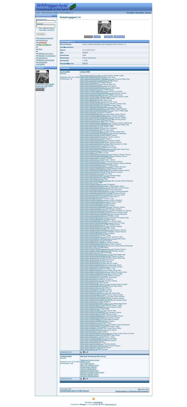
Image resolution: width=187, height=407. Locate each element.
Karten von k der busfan (44, 86)
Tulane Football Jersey (88, 369)
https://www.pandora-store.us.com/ (92, 314)
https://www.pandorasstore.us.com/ (92, 158)
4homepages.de (110, 404)
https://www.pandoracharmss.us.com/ (93, 137)
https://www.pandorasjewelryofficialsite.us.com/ (97, 125)
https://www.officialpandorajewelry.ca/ (93, 318)
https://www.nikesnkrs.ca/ (89, 282)
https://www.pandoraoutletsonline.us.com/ (95, 202)
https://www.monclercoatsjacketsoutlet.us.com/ (97, 223)
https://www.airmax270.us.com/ (91, 84)
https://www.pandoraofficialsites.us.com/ (94, 219)
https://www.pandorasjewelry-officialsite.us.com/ (97, 79)
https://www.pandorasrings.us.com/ (92, 258)
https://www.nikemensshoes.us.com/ (93, 335)
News (40, 49)
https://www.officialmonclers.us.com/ (93, 102)
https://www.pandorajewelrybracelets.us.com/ (96, 133)
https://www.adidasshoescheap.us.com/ (94, 186)
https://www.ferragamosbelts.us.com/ (93, 184)
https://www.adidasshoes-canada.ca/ (93, 242)
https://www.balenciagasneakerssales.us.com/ (96, 254)
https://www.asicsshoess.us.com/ (92, 277)
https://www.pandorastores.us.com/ (92, 261)
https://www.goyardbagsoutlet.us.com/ (94, 339)
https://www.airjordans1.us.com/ (91, 279)
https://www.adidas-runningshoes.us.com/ (95, 272)
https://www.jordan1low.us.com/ (91, 268)
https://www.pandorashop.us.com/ (92, 281)
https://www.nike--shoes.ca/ (90, 247)
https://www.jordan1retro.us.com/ (92, 160)
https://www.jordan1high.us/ (90, 235)
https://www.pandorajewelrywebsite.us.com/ (96, 298)
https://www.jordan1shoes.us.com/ (92, 139)
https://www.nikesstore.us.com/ (91, 323)
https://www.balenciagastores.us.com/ (93, 105)
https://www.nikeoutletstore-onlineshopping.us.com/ (98, 239)
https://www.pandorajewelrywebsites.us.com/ (96, 163)
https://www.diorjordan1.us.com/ (91, 126)
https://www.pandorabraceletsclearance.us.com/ (97, 191)
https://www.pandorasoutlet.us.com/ (93, 295)
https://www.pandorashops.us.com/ (92, 240)
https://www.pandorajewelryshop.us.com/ (95, 226)
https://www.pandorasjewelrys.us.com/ (94, 275)
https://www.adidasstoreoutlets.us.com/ (94, 95)
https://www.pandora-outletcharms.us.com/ (95, 168)
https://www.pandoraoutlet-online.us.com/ (95, 284)
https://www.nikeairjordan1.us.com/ (92, 305)
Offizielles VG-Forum (45, 53)
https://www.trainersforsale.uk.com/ (92, 135)
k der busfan (49, 84)
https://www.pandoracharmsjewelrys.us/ (94, 142)
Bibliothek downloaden (46, 60)
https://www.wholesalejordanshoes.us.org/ (95, 188)
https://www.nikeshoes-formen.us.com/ (94, 293)
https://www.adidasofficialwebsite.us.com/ (95, 109)
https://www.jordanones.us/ (90, 309)
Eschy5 (85, 63)
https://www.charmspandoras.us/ (92, 340)
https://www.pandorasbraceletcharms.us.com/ (96, 167)
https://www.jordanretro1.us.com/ (92, 337)
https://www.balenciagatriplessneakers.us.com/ (97, 111)
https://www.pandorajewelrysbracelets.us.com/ (97, 214)
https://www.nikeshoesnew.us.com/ (92, 260)
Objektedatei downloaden (41, 63)
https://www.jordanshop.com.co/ (91, 347)
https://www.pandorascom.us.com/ (92, 289)
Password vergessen (45, 38)
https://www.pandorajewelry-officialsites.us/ (95, 123)
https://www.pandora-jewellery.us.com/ (94, 321)
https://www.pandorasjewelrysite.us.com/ (94, 104)
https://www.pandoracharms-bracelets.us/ (95, 325)
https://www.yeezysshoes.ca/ (90, 342)
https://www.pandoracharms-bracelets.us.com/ (97, 230)
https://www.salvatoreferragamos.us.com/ (95, 218)
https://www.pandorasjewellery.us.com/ (94, 209)
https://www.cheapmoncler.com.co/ (92, 172)
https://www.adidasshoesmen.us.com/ (93, 270)
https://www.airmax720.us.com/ (91, 291)
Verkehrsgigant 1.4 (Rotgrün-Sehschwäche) (132, 391)
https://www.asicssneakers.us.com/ (92, 128)
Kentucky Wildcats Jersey (89, 376)
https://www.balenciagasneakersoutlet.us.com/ (97, 304)
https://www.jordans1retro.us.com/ (92, 288)
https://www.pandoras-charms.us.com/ (94, 346)
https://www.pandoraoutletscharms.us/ (94, 216)
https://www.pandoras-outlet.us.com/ (93, 75)
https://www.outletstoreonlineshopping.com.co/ (97, 107)
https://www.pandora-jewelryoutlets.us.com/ (95, 251)
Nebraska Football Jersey (89, 370)
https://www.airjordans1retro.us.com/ (93, 146)
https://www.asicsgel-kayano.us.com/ (93, 330)
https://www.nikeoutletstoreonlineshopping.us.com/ (98, 149)
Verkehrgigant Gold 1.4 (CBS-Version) (74, 391)
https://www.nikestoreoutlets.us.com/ (93, 228)
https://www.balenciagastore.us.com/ (93, 177)
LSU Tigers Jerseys (87, 363)
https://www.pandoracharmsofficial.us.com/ (95, 256)
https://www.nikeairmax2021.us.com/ (93, 311)
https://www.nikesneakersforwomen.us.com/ (96, 211)
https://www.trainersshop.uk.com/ (92, 174)
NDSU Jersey (85, 362)
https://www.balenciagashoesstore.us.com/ (95, 88)
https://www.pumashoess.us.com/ (92, 121)
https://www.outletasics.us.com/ (91, 328)
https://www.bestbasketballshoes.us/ (93, 316)
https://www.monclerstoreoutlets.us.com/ (94, 132)
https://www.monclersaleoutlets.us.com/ (94, 205)
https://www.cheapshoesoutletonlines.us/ (94, 81)
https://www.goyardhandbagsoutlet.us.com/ (95, 116)
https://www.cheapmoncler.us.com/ (92, 161)
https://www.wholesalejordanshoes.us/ (94, 246)
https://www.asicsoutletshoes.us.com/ (93, 221)
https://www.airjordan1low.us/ (90, 198)
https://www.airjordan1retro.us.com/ (93, 197)
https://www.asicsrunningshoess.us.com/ (94, 195)
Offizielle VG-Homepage (47, 56)
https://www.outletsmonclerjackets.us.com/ (95, 212)
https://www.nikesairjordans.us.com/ (93, 263)
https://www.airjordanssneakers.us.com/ (94, 200)
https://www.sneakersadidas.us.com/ (93, 319)
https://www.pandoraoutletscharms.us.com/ (95, 274)
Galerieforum (43, 58)
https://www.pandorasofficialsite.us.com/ (94, 204)
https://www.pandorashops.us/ (91, 151)
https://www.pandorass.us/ (89, 82)
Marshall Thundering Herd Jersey (92, 372)
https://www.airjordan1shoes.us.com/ (93, 326)
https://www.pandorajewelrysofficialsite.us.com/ (97, 118)
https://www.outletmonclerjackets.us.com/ (95, 300)
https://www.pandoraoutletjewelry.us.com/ (95, 307)
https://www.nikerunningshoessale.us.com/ (95, 119)
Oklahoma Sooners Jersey (89, 360)
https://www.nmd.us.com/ (89, 182)
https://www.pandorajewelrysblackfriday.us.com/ (97, 156)
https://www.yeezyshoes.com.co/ (92, 179)
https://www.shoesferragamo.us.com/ (93, 232)
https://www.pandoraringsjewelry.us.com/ (95, 175)
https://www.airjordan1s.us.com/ (91, 302)
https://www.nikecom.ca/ (89, 349)
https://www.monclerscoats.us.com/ (93, 147)
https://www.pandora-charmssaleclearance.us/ (96, 249)
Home (38, 12)
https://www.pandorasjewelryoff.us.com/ (94, 244)
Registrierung (43, 40)
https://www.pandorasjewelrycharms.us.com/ (96, 154)
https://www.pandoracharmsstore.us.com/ (95, 267)
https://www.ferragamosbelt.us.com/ (93, 165)
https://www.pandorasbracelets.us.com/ (94, 189)
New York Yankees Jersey (89, 365)
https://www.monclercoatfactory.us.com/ (94, 91)
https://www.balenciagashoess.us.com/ (94, 265)
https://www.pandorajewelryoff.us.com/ (94, 140)
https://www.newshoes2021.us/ (91, 98)
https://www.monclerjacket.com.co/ (92, 237)
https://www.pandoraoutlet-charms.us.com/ (95, 97)
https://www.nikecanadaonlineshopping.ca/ (95, 181)
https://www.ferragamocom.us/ (91, 130)
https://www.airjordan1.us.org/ (91, 332)
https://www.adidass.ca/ (88, 153)
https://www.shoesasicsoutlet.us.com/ (93, 86)
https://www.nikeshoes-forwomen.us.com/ (95, 297)
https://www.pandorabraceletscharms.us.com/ (96, 193)
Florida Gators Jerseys (88, 367)
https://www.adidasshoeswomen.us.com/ (94, 114)
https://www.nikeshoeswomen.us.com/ (94, 286)
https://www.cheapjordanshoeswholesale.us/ (96, 333)
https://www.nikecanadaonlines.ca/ (92, 225)
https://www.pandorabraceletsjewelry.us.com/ (96, 207)
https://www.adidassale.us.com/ (91, 100)
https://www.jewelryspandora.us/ (91, 344)
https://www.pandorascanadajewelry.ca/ (94, 312)
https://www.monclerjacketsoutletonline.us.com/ (97, 93)
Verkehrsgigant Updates (49, 12)
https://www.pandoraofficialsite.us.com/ (94, 233)
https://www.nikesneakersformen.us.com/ (95, 144)
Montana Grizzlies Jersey (89, 374)
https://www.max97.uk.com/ (90, 253)
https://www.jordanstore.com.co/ (91, 89)
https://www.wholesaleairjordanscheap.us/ (95, 170)
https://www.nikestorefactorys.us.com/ (93, 77)
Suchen (148, 12)
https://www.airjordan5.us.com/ (91, 112)
